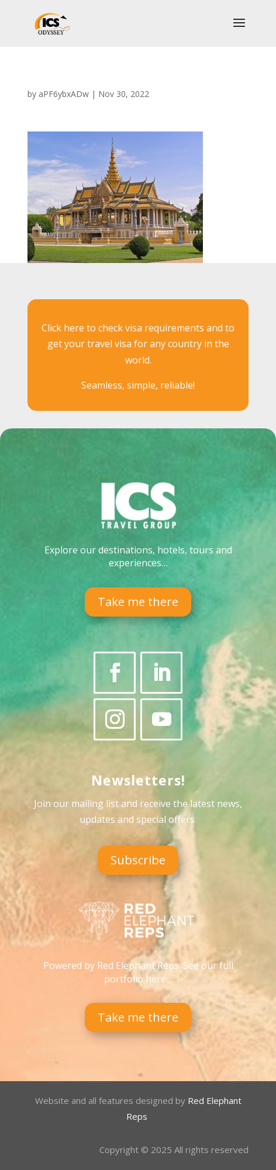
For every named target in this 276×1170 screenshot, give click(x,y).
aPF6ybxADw (64, 93)
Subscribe (138, 860)
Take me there (138, 602)
